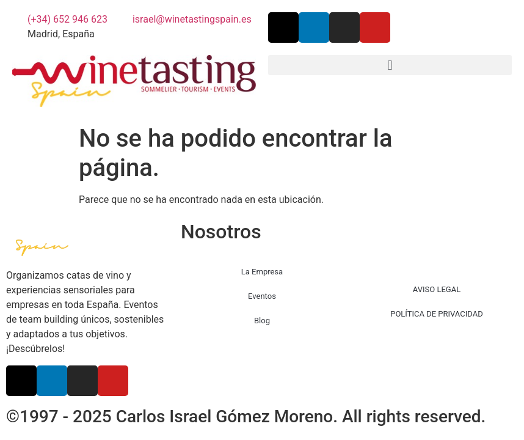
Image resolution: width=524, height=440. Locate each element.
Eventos (262, 296)
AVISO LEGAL (436, 289)
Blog (262, 320)
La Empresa (262, 271)
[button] (390, 65)
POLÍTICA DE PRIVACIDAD (436, 313)
